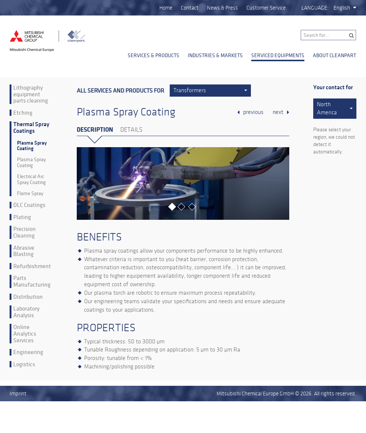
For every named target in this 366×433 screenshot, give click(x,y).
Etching (22, 113)
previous (253, 112)
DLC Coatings (29, 205)
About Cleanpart (334, 55)
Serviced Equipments (277, 55)
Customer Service (266, 8)
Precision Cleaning (24, 232)
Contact (189, 8)
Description (95, 129)
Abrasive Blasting (23, 251)
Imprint (18, 393)
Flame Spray (30, 193)
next (278, 112)
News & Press (222, 8)
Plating (22, 217)
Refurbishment (32, 266)
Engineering (28, 352)
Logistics (24, 364)
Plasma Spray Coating (32, 145)
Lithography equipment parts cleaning (30, 94)
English (342, 8)
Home (165, 8)
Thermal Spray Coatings (31, 127)
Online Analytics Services (24, 333)
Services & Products (153, 55)
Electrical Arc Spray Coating (31, 179)
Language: (315, 8)
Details (131, 130)
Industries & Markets (215, 55)
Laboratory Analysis (26, 311)
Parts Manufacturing (32, 281)
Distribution (28, 297)
